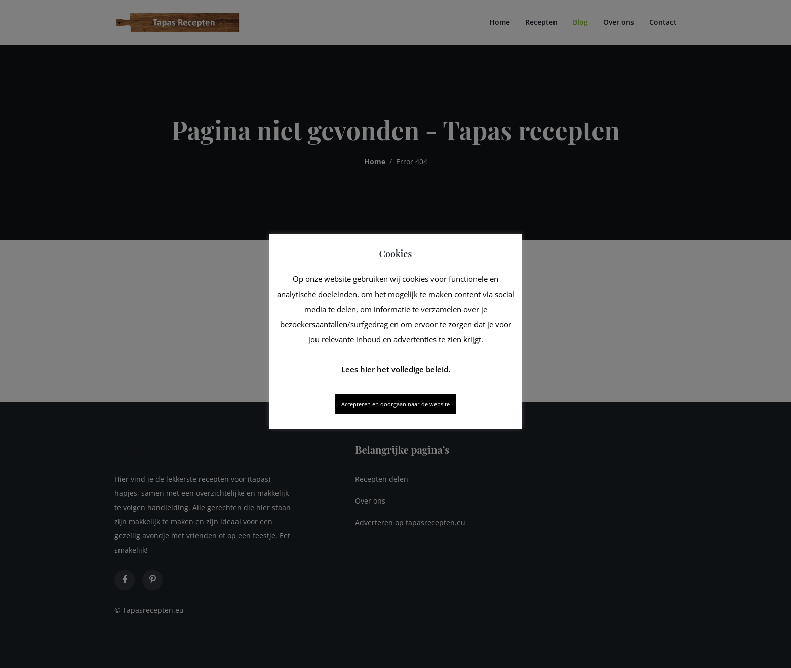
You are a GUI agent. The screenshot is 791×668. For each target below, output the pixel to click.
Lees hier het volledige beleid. (395, 369)
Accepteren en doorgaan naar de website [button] (395, 404)
